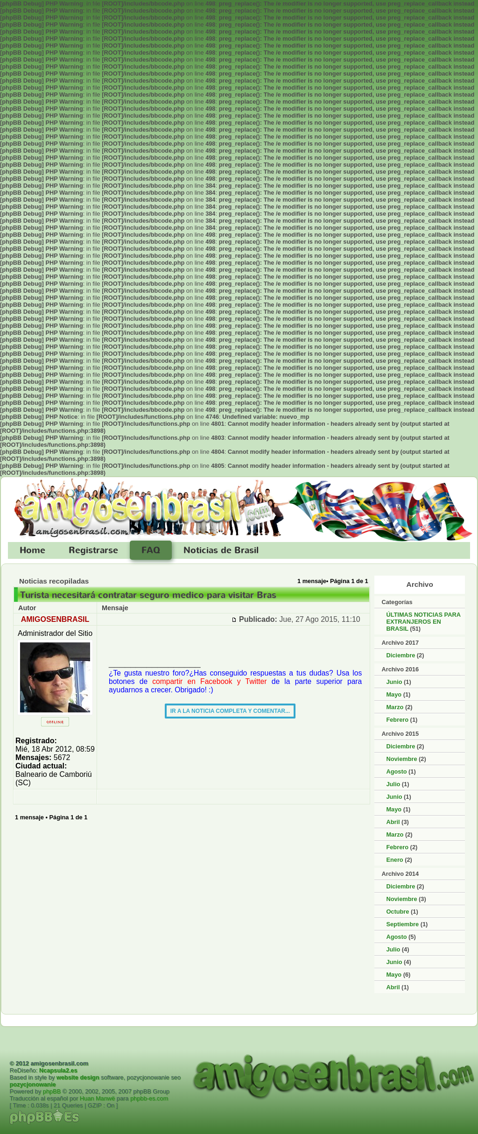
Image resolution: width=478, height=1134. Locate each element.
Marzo (394, 707)
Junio (394, 681)
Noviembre (401, 758)
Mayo (393, 694)
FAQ (150, 550)
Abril (393, 821)
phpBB (52, 1091)
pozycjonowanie (32, 1084)
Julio (393, 784)
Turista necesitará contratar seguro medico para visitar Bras (148, 595)
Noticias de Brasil (221, 550)
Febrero (397, 719)
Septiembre (402, 924)
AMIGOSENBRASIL (55, 619)
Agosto (396, 771)
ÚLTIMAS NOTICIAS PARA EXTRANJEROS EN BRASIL (423, 621)
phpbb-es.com (149, 1098)
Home (32, 550)
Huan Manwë (97, 1098)
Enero (394, 859)
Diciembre (400, 655)
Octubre (397, 911)
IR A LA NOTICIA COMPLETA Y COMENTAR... (230, 711)
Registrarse (93, 550)
